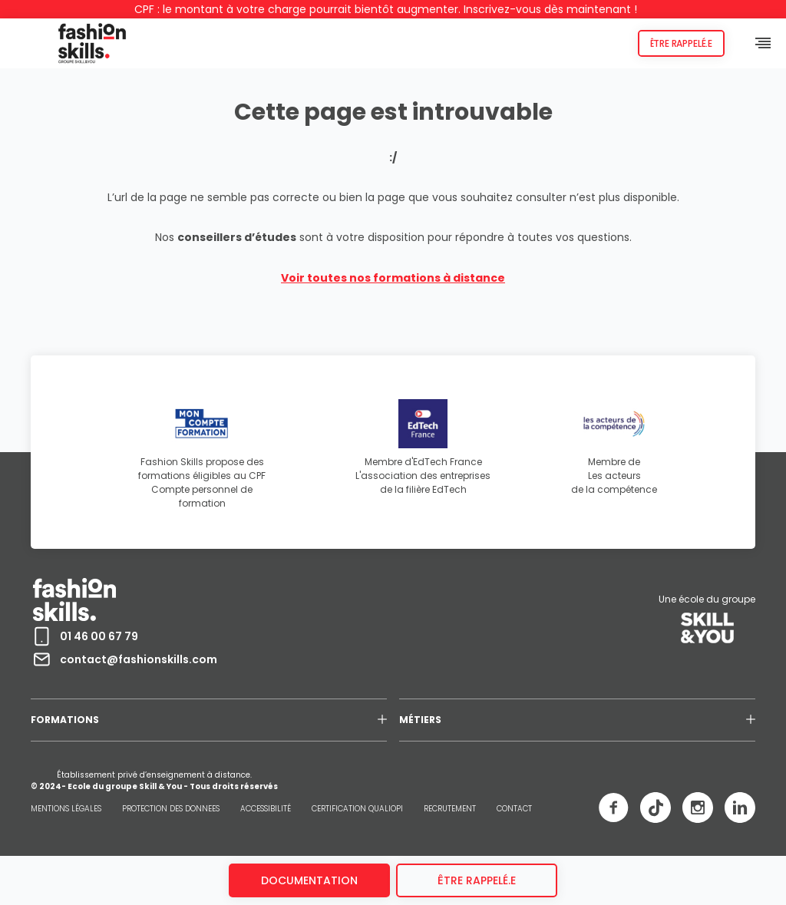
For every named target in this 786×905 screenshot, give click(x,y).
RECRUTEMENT (450, 808)
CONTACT (514, 808)
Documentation (309, 880)
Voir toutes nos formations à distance (393, 278)
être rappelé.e (477, 880)
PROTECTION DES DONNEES (171, 808)
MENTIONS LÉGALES (66, 808)
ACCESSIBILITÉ (265, 808)
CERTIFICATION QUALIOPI (357, 808)
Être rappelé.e (681, 43)
